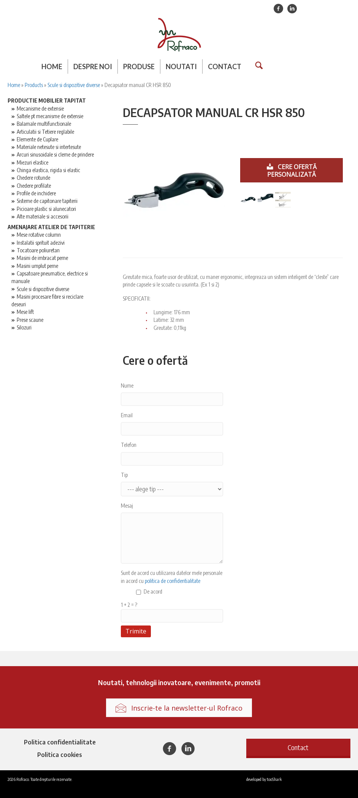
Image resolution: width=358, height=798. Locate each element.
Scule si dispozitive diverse (74, 85)
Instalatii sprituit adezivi (41, 242)
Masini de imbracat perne (42, 258)
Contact (224, 66)
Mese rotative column (39, 234)
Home (51, 66)
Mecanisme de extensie (40, 108)
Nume (127, 385)
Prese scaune (30, 320)
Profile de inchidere (36, 193)
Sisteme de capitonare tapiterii (47, 201)
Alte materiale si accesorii (42, 216)
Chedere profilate (34, 185)
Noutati (181, 66)
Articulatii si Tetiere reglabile (45, 131)
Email (127, 415)
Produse (139, 66)
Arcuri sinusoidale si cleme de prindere (55, 154)
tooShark (274, 779)
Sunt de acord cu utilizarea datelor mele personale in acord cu (171, 577)
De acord (153, 591)
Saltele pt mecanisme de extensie (50, 116)
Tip (124, 475)
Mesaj (127, 505)
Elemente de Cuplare (37, 139)
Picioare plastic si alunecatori (46, 209)
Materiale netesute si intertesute (49, 147)
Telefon (128, 445)
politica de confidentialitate (172, 581)
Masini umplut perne (37, 266)
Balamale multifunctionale (44, 123)
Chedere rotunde (33, 177)
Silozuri (24, 327)
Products (34, 85)
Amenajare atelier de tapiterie (51, 227)
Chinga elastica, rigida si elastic (48, 170)
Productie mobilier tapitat (47, 100)
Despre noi (92, 66)
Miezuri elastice (32, 162)
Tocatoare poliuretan (38, 250)
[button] (298, 747)
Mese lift (25, 312)
